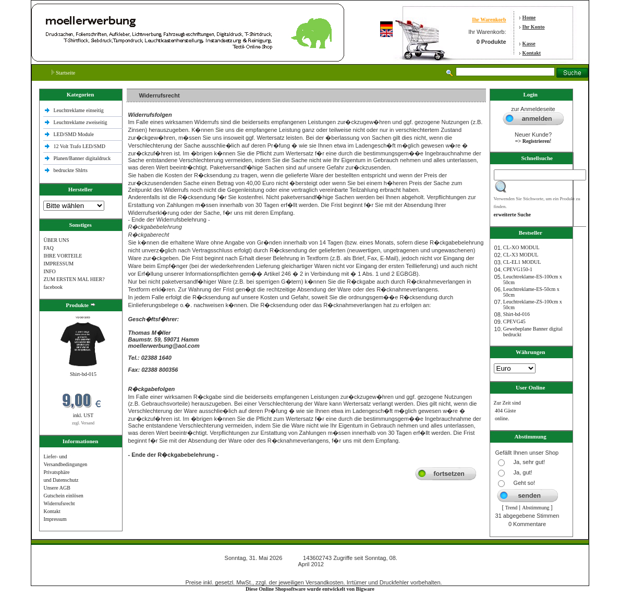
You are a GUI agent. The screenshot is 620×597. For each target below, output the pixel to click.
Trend (511, 507)
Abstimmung (535, 507)
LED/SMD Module (74, 134)
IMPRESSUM (58, 263)
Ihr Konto (533, 27)
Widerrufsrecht (59, 503)
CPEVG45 (514, 321)
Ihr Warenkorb (489, 19)
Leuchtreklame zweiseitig (81, 122)
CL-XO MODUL (521, 247)
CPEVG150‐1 (517, 269)
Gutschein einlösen (63, 495)
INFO (49, 271)
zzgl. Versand (83, 423)
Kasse (529, 43)
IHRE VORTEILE (62, 256)
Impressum (54, 519)
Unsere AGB (56, 488)
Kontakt (531, 53)
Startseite (63, 73)
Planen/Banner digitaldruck (82, 158)
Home (529, 17)
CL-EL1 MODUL (522, 262)
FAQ (48, 248)
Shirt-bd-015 (83, 374)
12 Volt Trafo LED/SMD (79, 146)
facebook (53, 287)
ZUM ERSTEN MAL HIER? (73, 279)
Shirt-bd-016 (516, 314)
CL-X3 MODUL (521, 255)
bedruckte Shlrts (71, 170)
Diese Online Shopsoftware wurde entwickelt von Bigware (310, 589)
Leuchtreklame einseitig (79, 110)
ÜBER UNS (56, 240)
